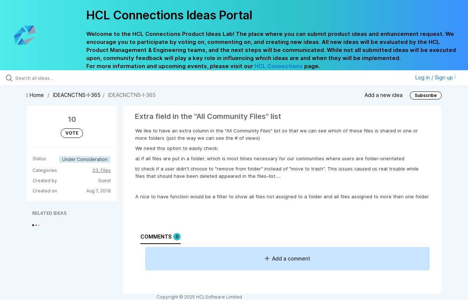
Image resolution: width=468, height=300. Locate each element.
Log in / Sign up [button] (435, 77)
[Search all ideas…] (55, 78)
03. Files (102, 170)
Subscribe (426, 95)
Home (35, 95)
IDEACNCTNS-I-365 (77, 95)
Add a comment (287, 258)
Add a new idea (384, 94)
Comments (160, 236)
